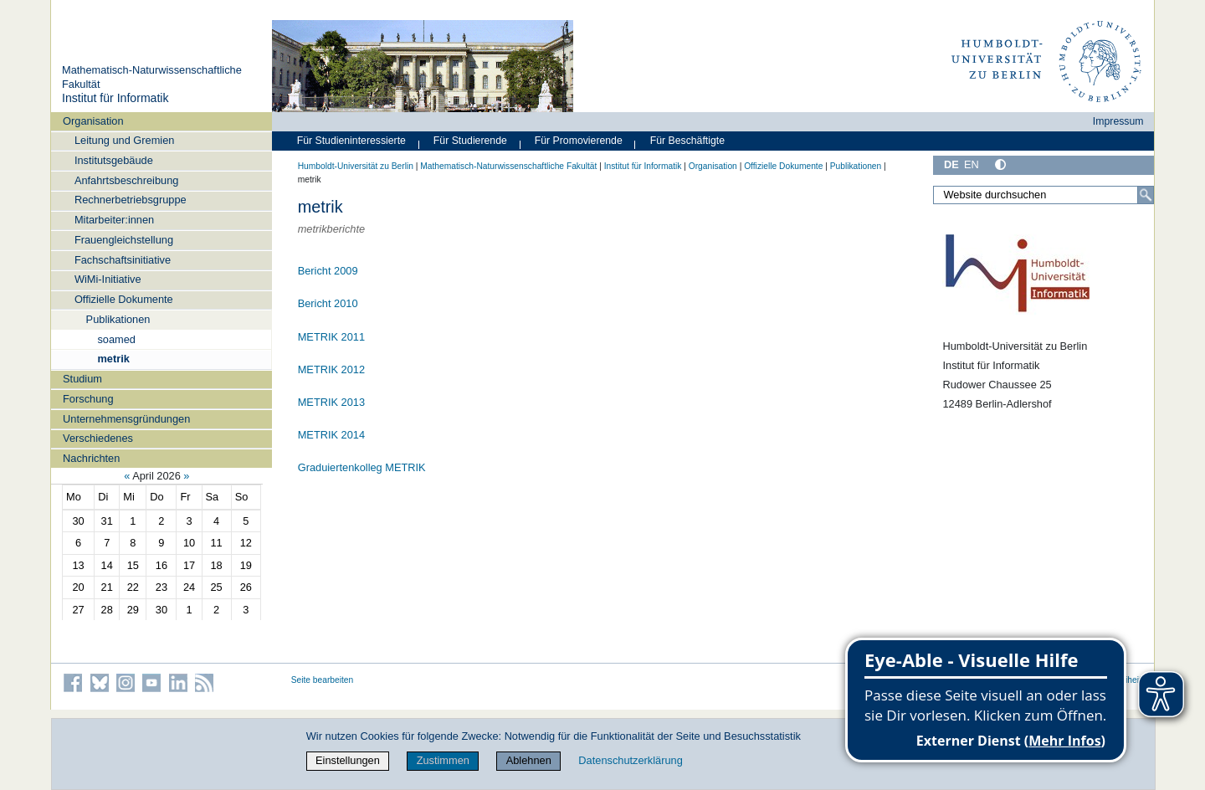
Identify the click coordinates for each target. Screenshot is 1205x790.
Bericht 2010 (328, 303)
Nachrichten (91, 458)
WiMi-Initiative (107, 279)
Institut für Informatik (115, 98)
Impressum (1118, 121)
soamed (116, 339)
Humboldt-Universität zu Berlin (355, 166)
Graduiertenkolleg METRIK (362, 467)
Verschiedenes (98, 438)
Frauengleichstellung (123, 239)
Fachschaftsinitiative (122, 260)
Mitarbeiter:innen (114, 219)
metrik (113, 358)
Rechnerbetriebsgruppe (130, 199)
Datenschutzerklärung (630, 760)
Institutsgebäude (113, 160)
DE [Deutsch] (951, 164)
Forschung (88, 398)
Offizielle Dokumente (123, 299)
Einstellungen (347, 760)
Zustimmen (443, 760)
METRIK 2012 (331, 369)
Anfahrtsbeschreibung (126, 180)
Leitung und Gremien (124, 140)
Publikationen (118, 319)
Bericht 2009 (328, 270)
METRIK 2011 (331, 337)
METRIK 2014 (331, 434)
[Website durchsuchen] (1043, 195)
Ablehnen (528, 760)
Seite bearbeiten (322, 680)
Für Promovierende (579, 140)
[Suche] (1145, 195)
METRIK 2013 (331, 402)
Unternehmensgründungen (126, 419)
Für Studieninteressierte (351, 140)
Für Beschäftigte (687, 140)
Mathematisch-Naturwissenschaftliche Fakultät (508, 166)
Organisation (93, 121)
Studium (82, 378)
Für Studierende (470, 140)
